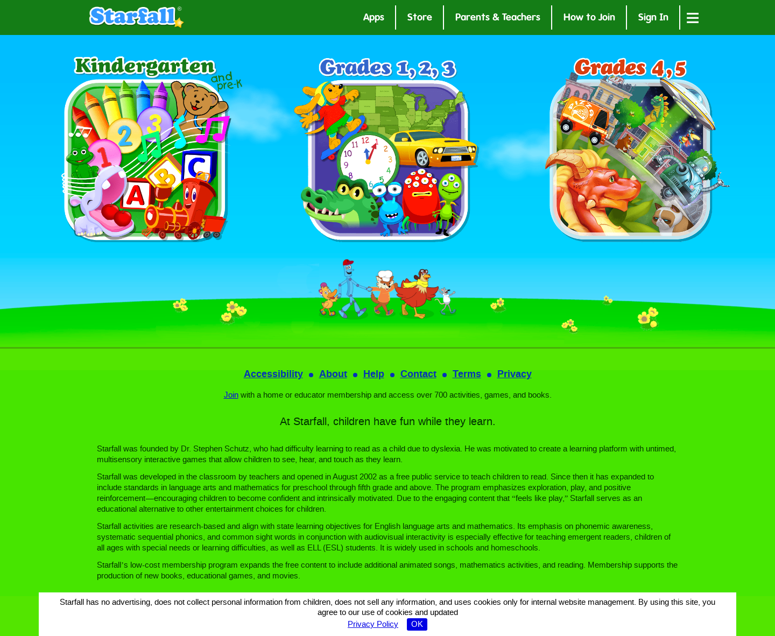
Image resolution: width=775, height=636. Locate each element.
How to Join (589, 18)
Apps (373, 18)
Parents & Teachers (497, 18)
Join (231, 395)
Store (419, 18)
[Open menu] (692, 17)
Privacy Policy (373, 624)
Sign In (653, 18)
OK (417, 624)
